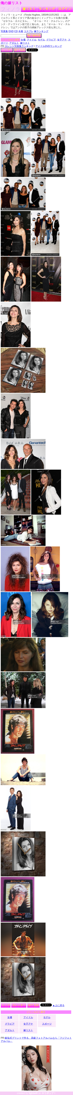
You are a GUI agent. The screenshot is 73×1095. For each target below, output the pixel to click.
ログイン (64, 9)
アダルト (14, 43)
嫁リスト (29, 9)
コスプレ (28, 31)
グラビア (51, 39)
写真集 (4, 31)
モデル (41, 39)
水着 (20, 31)
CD (16, 31)
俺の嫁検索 (34, 35)
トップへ (6, 49)
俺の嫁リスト (11, 3)
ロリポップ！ (49, 1093)
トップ (6, 1005)
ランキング (47, 9)
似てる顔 (19, 49)
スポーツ (47, 1024)
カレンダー (19, 1005)
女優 (23, 39)
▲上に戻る (58, 1005)
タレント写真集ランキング (19, 46)
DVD (11, 31)
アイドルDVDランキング (48, 46)
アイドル (31, 39)
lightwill (33, 1093)
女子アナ (62, 39)
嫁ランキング (41, 31)
